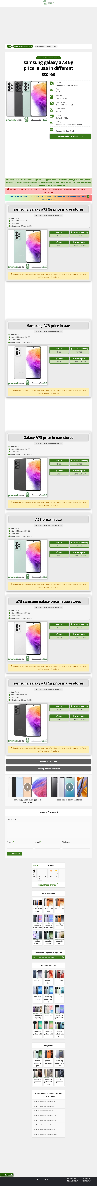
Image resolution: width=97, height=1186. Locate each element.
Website (66, 842)
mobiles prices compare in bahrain (45, 1134)
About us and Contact (43, 1180)
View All (35, 865)
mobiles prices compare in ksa (44, 1106)
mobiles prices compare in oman (45, 1124)
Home (9, 46)
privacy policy (56, 1180)
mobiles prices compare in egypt (45, 1101)
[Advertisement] (48, 25)
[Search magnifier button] (63, 957)
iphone (34, 874)
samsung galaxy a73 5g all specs (70, 136)
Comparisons (86, 1180)
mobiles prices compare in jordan (45, 1115)
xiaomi (50, 874)
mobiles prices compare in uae (23, 46)
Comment (11, 819)
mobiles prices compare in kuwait (45, 1120)
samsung (39, 874)
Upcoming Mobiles (72, 1180)
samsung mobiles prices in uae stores (48, 57)
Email (38, 842)
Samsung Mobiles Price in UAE (48, 768)
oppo (45, 874)
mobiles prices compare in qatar (44, 1129)
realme (56, 874)
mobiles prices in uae (48, 761)
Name (10, 842)
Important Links (7, 1174)
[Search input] (46, 957)
